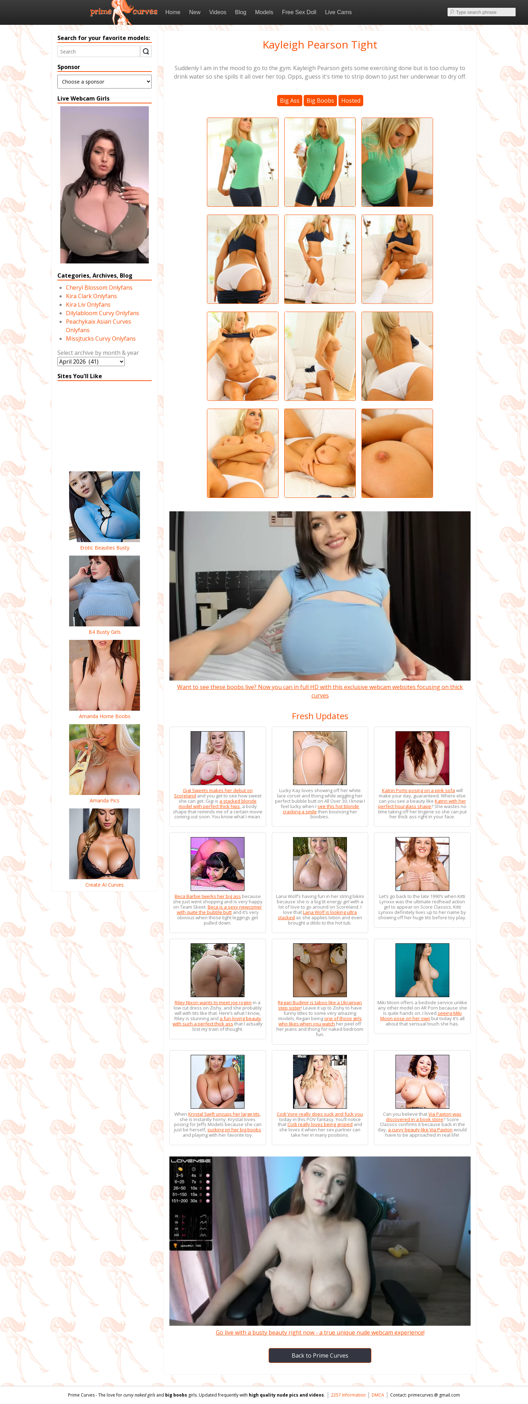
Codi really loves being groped (320, 1124)
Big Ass (289, 100)
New (195, 12)
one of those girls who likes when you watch (320, 1021)
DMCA (378, 1395)
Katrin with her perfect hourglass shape (422, 803)
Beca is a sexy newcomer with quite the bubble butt (219, 909)
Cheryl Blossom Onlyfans (99, 287)
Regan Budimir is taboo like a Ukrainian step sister (320, 1005)
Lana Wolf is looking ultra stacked (317, 915)
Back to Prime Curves (320, 1355)
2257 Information (348, 1395)
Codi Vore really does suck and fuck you (320, 1114)
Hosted (350, 100)
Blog (240, 12)
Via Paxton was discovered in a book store (424, 1116)
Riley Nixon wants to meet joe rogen (213, 1002)
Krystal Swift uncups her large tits (224, 1114)
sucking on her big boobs (234, 1129)
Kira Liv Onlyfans (88, 304)
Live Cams (338, 12)
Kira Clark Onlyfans (91, 296)
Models (264, 12)
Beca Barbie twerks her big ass (208, 896)
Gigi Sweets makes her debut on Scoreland (213, 793)
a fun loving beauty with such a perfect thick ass (217, 1021)
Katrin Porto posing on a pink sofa (418, 790)
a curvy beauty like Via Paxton (420, 1129)
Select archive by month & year (98, 353)
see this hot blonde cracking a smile (321, 809)
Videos (217, 12)
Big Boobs (320, 100)
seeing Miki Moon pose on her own (421, 1016)
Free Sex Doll (299, 12)
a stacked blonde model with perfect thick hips (218, 803)
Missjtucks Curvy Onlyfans (101, 338)
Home (173, 12)
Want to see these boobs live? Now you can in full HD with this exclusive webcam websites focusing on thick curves (320, 687)
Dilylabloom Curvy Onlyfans (102, 313)
